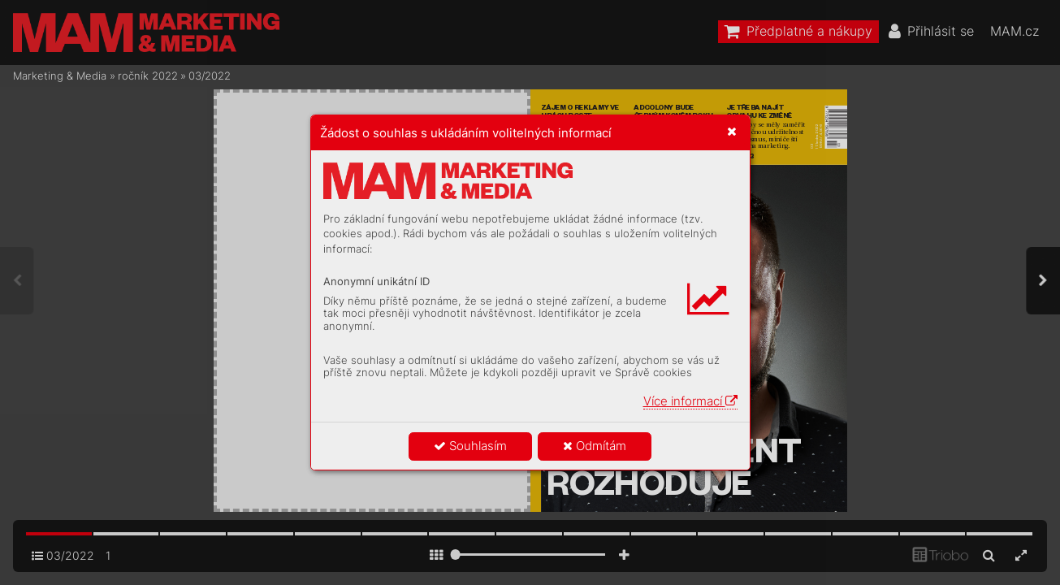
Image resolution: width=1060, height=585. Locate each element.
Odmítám (594, 445)
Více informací (690, 401)
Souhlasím (470, 445)
